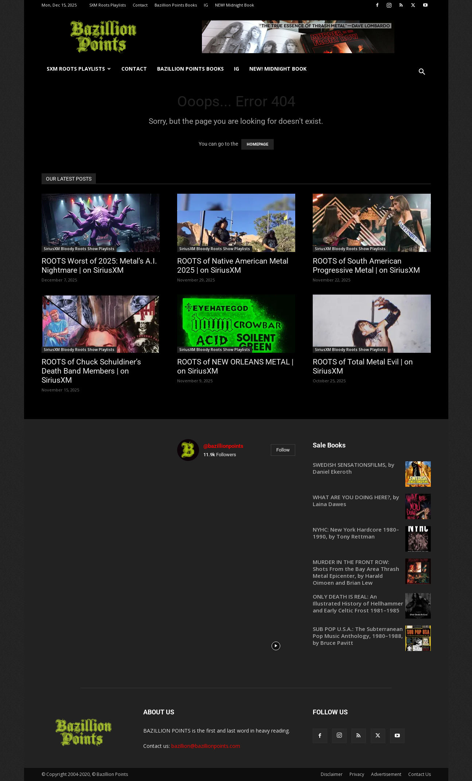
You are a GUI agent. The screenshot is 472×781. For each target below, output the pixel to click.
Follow (283, 450)
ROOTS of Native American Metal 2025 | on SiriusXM (232, 266)
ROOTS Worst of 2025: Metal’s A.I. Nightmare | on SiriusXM (99, 266)
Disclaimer (332, 774)
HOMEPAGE (257, 144)
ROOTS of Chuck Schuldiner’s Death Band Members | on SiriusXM (91, 371)
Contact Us (419, 774)
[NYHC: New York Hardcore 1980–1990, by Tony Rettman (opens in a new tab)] (372, 533)
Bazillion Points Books (176, 5)
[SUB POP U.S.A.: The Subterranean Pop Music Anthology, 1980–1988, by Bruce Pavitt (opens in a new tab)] (372, 636)
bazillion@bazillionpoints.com (205, 745)
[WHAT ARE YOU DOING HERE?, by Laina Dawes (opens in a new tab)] (372, 501)
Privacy (357, 774)
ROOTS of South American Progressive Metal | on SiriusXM (366, 266)
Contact (140, 5)
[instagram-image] (196, 486)
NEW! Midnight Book (234, 5)
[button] (422, 72)
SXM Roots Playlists (107, 5)
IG (206, 5)
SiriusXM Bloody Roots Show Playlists (79, 248)
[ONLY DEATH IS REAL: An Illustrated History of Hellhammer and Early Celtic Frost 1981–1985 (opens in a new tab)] (372, 603)
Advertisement (386, 774)
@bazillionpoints (223, 446)
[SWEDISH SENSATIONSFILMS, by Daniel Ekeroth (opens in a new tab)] (372, 468)
